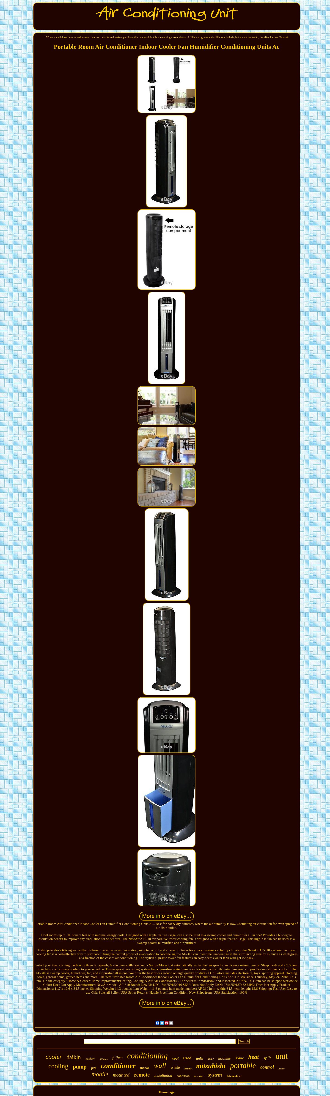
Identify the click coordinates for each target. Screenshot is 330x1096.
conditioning (147, 1055)
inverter (199, 1076)
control (267, 1067)
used (187, 1057)
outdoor (90, 1058)
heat (253, 1057)
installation (163, 1075)
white (175, 1067)
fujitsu (117, 1058)
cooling (58, 1066)
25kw (211, 1058)
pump (80, 1067)
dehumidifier (234, 1076)
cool (175, 1058)
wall (160, 1066)
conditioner (118, 1065)
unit (281, 1056)
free (93, 1068)
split (267, 1057)
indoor (144, 1068)
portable (243, 1065)
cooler (54, 1056)
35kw (239, 1058)
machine (224, 1058)
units (199, 1058)
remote (142, 1075)
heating (188, 1068)
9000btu (103, 1059)
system (215, 1075)
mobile (99, 1074)
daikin (73, 1057)
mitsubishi (211, 1066)
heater (281, 1068)
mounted (121, 1075)
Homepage (166, 1092)
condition (183, 1076)
